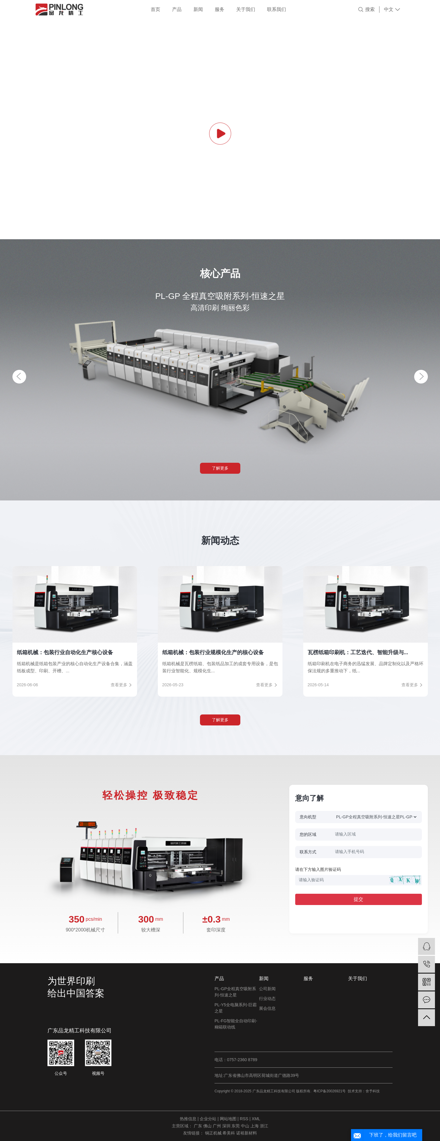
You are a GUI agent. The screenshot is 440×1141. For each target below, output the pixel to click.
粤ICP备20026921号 (329, 1091)
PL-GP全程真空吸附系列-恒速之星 (235, 991)
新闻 (198, 9)
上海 (255, 1125)
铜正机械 (214, 1133)
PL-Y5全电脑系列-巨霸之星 (236, 1007)
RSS (244, 1118)
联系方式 (308, 852)
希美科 (229, 1133)
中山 (245, 1125)
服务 (219, 9)
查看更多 (119, 684)
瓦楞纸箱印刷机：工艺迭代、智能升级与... (358, 652)
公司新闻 (267, 988)
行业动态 (267, 998)
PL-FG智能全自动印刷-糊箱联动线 (236, 1023)
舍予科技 (373, 1091)
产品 (177, 9)
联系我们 (276, 9)
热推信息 (188, 1118)
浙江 (264, 1125)
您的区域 (308, 834)
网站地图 (229, 1118)
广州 (217, 1125)
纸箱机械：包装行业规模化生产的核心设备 (213, 652)
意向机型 (308, 816)
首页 (155, 9)
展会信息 (267, 1008)
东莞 (236, 1125)
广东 (198, 1125)
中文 (388, 9)
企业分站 (208, 1118)
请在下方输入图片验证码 (318, 869)
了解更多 (220, 468)
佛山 (208, 1125)
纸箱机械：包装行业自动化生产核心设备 (65, 652)
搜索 (370, 9)
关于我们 (245, 9)
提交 (358, 899)
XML (256, 1118)
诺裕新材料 (246, 1133)
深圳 (227, 1125)
